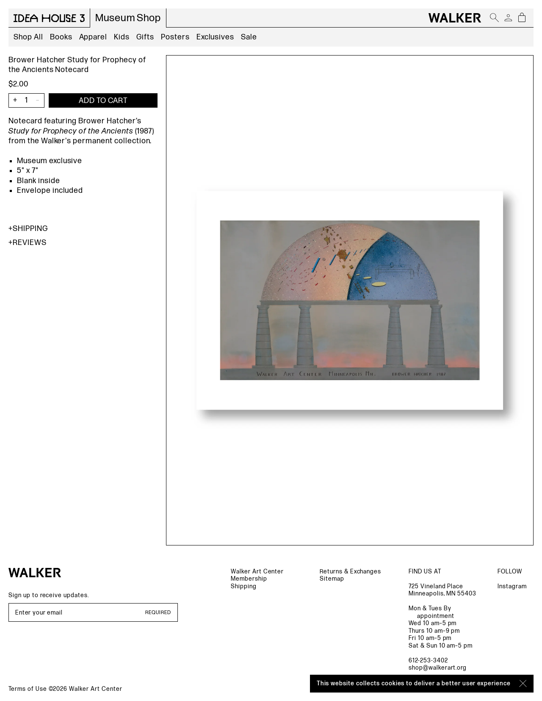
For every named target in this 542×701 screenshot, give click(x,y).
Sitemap (332, 578)
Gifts (145, 37)
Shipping (28, 229)
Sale (249, 37)
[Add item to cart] (103, 100)
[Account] (508, 18)
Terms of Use (27, 689)
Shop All (28, 37)
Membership (249, 578)
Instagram (512, 586)
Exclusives (215, 37)
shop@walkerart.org (438, 667)
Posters (175, 37)
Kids (122, 37)
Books (61, 37)
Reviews (27, 243)
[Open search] (494, 18)
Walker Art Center (257, 571)
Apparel (93, 37)
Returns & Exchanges (350, 571)
